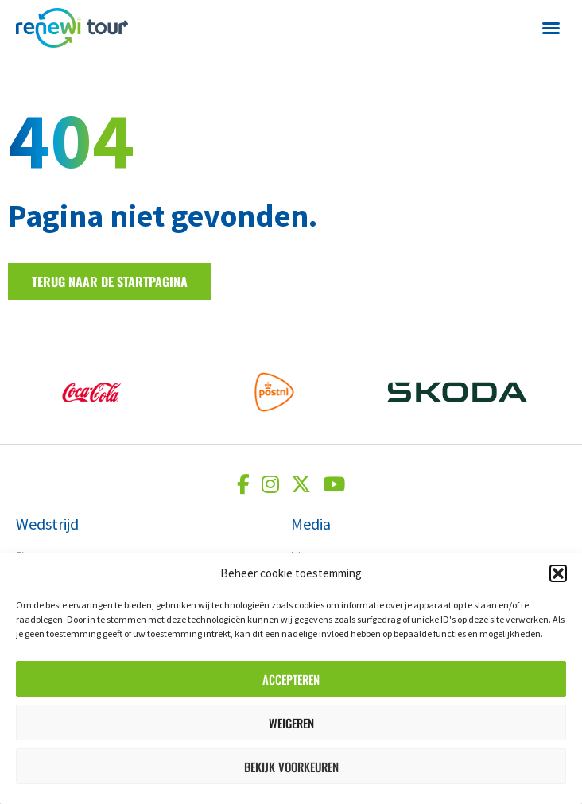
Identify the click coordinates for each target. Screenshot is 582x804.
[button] (558, 573)
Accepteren (291, 679)
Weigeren (291, 723)
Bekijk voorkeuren (291, 766)
